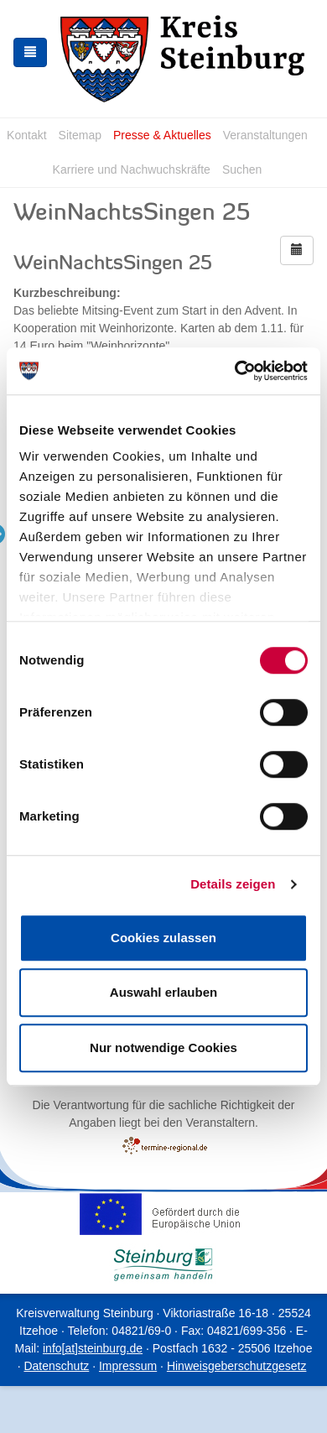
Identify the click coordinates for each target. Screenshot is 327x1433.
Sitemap (80, 135)
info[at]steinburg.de (93, 1348)
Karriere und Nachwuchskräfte (131, 169)
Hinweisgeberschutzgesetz (237, 1366)
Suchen (242, 169)
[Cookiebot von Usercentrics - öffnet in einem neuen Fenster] (235, 371)
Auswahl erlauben (163, 992)
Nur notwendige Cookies (163, 1047)
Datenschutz (56, 1366)
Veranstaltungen (265, 135)
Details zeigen (232, 884)
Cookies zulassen (163, 937)
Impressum (128, 1366)
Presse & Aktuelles (162, 135)
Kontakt (26, 135)
